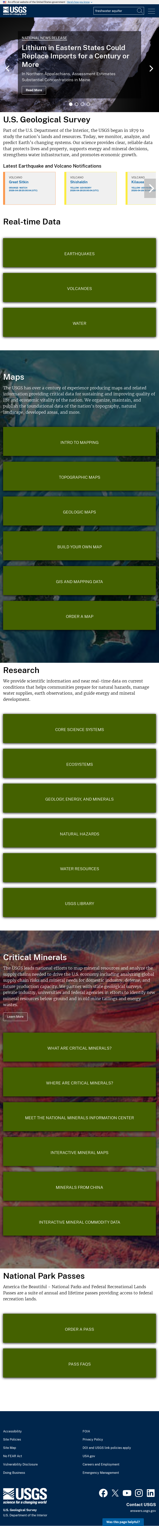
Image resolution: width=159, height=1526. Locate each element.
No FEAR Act (12, 1456)
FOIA (86, 1431)
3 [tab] (82, 104)
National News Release (44, 38)
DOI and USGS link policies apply (107, 1448)
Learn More (15, 1016)
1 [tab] (71, 104)
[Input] (118, 11)
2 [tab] (76, 104)
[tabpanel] (79, 64)
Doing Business (14, 1473)
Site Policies (12, 1439)
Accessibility (12, 1431)
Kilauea (137, 182)
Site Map (9, 1448)
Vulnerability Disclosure (20, 1464)
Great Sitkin (19, 182)
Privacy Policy (93, 1439)
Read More (34, 90)
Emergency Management (101, 1473)
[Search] (140, 11)
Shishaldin (79, 182)
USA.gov (89, 1456)
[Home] (14, 14)
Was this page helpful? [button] (123, 1522)
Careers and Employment (101, 1464)
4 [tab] (88, 104)
